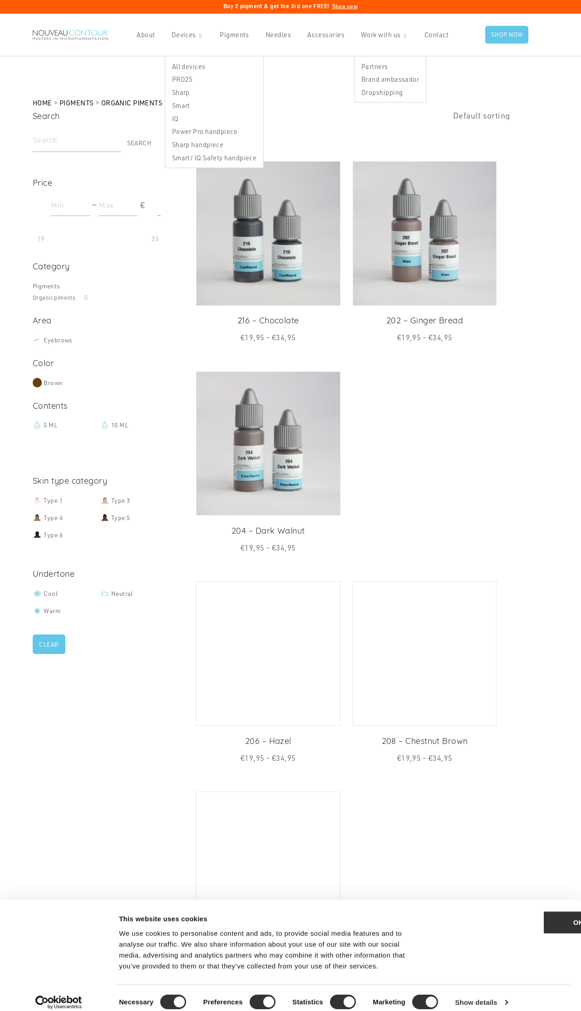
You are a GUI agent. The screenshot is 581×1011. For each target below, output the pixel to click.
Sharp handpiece (196, 144)
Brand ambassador (388, 79)
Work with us (378, 34)
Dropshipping (379, 92)
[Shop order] (500, 115)
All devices (186, 66)
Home (43, 102)
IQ (173, 118)
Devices (181, 34)
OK (505, 913)
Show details (476, 993)
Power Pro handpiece (203, 131)
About (144, 34)
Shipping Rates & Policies (350, 836)
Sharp (178, 92)
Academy (186, 849)
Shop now (345, 6)
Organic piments (138, 102)
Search (138, 144)
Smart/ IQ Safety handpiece (212, 158)
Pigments (232, 34)
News (316, 808)
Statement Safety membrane (355, 863)
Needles (276, 34)
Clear (49, 648)
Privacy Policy (331, 822)
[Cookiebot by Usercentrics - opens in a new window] (58, 993)
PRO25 (180, 79)
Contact (434, 34)
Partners (372, 66)
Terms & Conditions (340, 849)
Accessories (323, 34)
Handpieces (190, 795)
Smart (179, 105)
